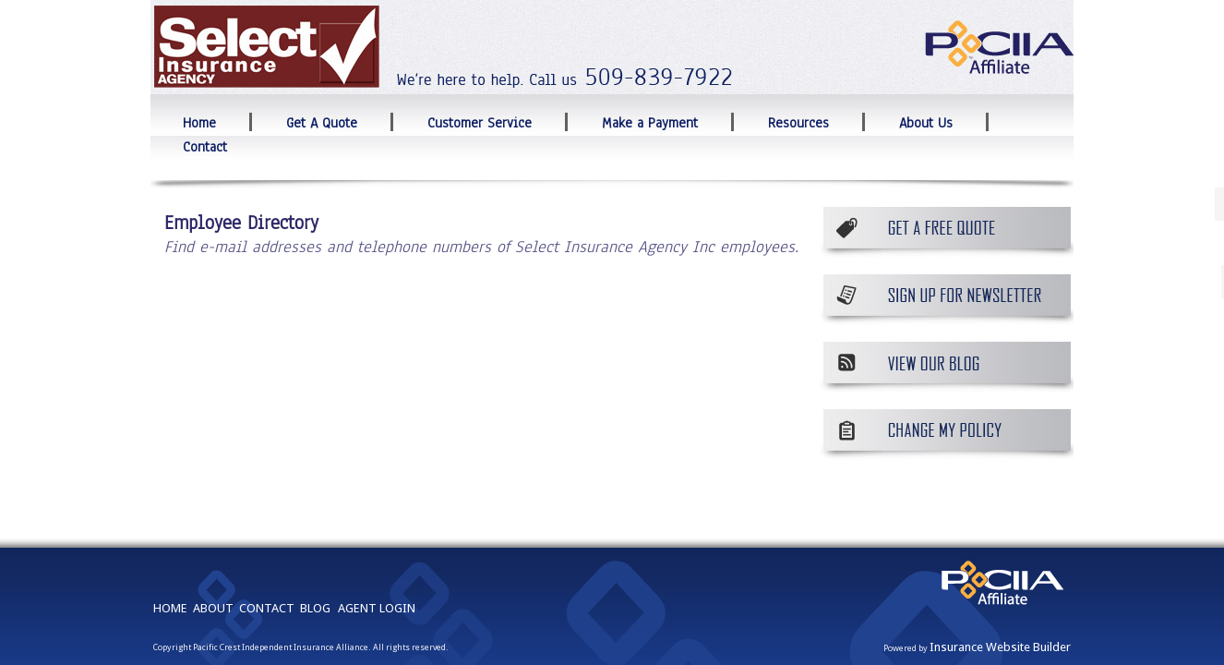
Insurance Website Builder (1000, 593)
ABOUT (213, 555)
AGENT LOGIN (376, 555)
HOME (170, 555)
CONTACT (266, 555)
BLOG (315, 555)
